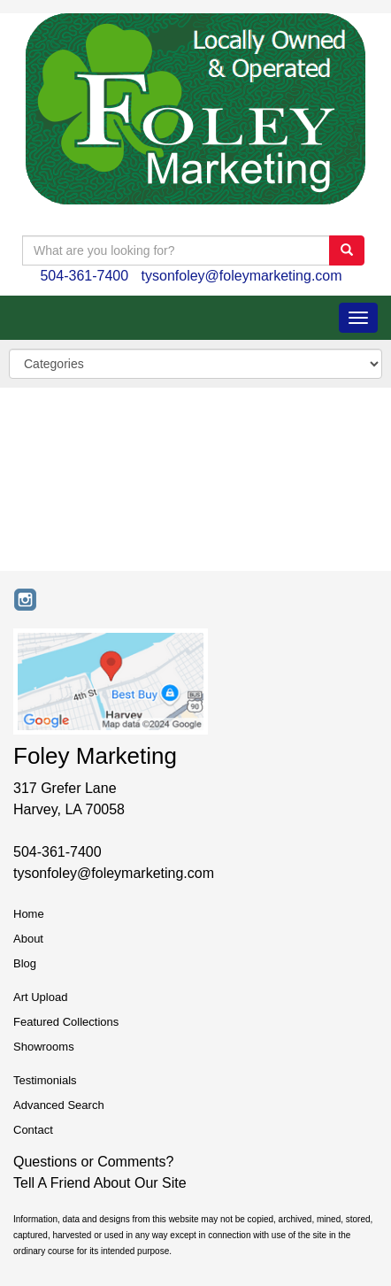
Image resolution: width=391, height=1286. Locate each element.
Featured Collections (66, 1021)
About (28, 938)
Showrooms (43, 1046)
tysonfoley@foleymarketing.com (242, 275)
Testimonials (45, 1080)
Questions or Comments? (93, 1161)
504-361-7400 (84, 275)
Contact (33, 1129)
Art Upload (40, 997)
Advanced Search (58, 1105)
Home (28, 913)
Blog (24, 963)
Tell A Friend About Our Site (100, 1182)
